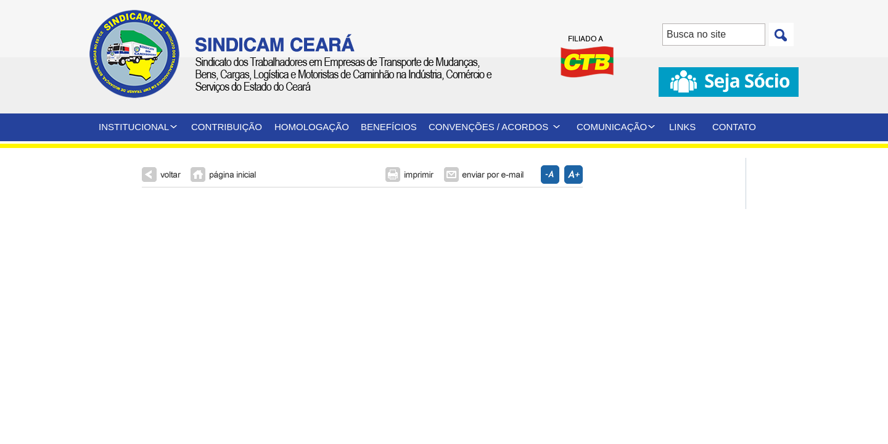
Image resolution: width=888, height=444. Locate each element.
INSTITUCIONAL (134, 126)
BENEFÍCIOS (389, 126)
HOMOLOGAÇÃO (311, 126)
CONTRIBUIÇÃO (226, 126)
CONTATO (734, 126)
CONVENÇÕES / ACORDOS (488, 126)
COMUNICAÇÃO (612, 126)
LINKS (682, 126)
